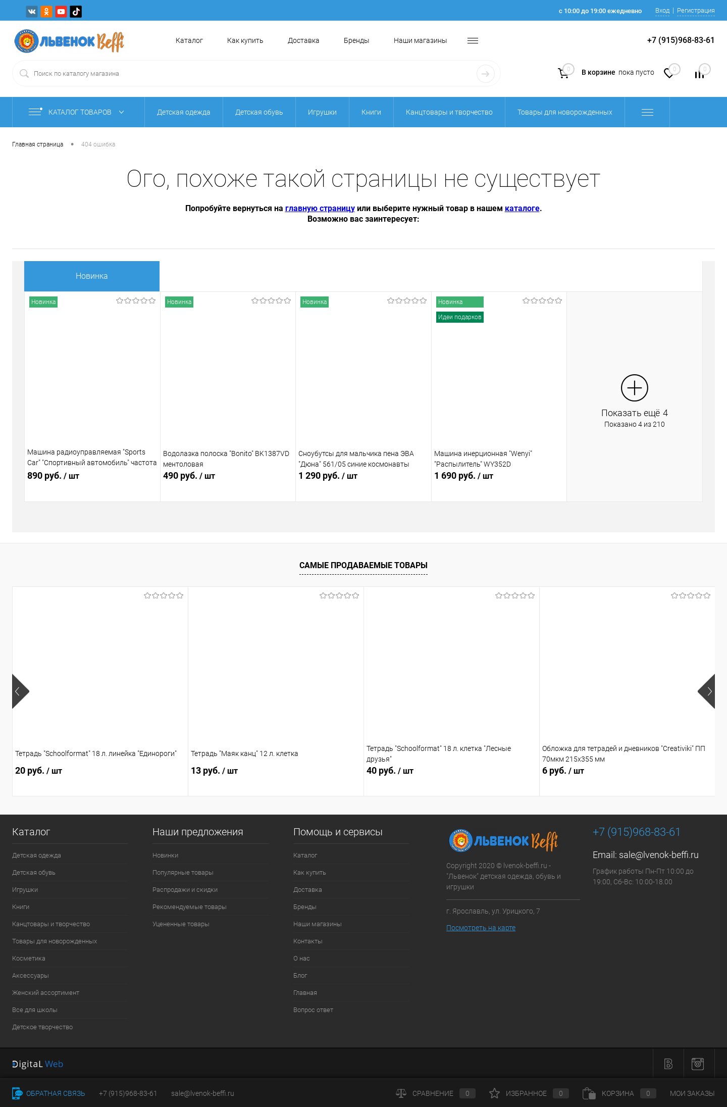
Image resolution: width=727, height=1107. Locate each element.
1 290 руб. (363, 481)
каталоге (522, 208)
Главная (305, 992)
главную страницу (320, 208)
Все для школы (35, 1010)
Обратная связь (48, 1093)
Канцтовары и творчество (51, 924)
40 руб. (390, 770)
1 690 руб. (499, 481)
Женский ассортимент (45, 992)
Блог (300, 975)
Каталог (189, 40)
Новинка (92, 276)
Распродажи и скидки (185, 889)
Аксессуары (30, 975)
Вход (662, 10)
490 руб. (228, 481)
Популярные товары (183, 872)
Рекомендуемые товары (189, 907)
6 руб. (563, 770)
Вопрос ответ (313, 1010)
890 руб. (92, 481)
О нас (301, 958)
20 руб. (38, 770)
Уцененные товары (181, 924)
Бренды (357, 40)
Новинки (165, 855)
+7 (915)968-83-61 (128, 1093)
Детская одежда (36, 855)
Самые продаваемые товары (363, 565)
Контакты (308, 941)
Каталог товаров (78, 112)
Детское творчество (42, 1027)
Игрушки (25, 889)
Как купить (245, 40)
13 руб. (214, 770)
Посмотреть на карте (480, 928)
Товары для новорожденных (54, 941)
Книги (20, 907)
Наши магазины (420, 40)
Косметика (28, 958)
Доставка (304, 40)
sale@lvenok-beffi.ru (659, 854)
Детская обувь (34, 872)
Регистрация (696, 10)
